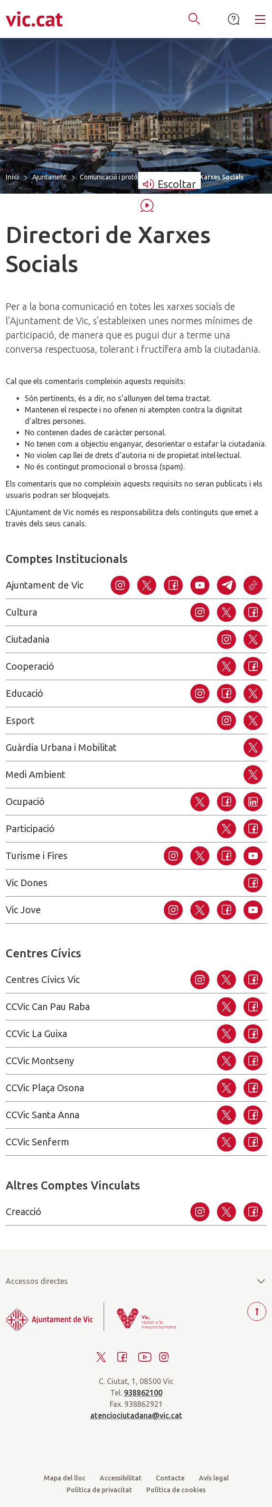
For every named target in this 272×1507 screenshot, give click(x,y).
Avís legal (214, 1478)
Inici (12, 177)
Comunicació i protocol (113, 177)
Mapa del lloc (64, 1478)
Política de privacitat (99, 1490)
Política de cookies (176, 1490)
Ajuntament (49, 177)
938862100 (143, 1392)
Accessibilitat (120, 1478)
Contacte (170, 1478)
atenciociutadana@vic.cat (136, 1415)
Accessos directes (136, 1281)
